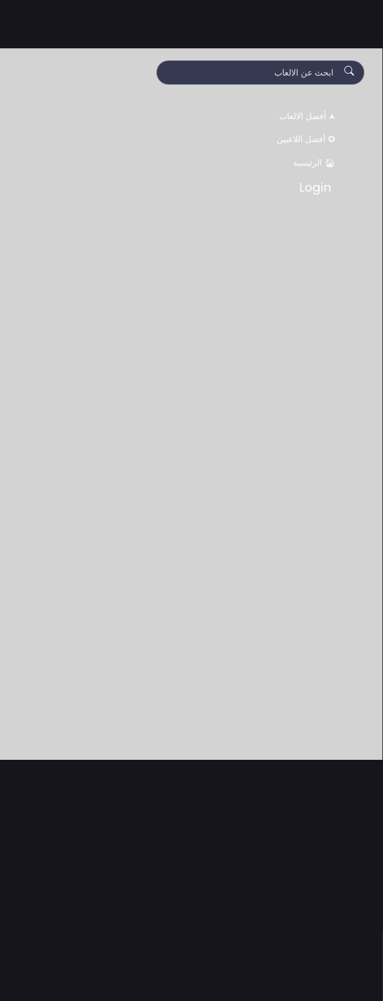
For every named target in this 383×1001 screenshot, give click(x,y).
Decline (164, 978)
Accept (220, 978)
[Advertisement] (191, 912)
